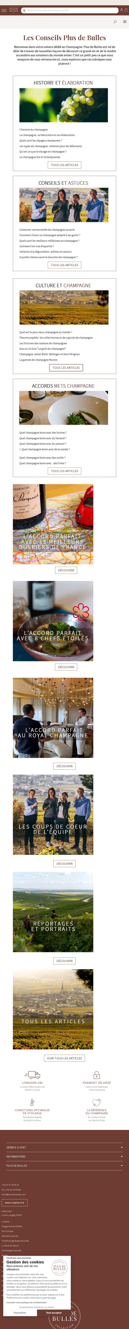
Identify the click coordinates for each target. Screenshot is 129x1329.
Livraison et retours (10, 1245)
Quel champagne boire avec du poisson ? (42, 443)
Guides (5, 1255)
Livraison (6, 1221)
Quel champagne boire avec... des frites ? (42, 463)
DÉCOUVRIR (66, 570)
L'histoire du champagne (33, 129)
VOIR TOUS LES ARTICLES (64, 1058)
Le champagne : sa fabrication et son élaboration (47, 135)
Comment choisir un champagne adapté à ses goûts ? (49, 235)
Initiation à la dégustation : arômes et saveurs (45, 251)
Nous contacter (14, 1202)
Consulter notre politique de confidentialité (26, 1302)
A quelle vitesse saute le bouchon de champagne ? (48, 257)
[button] (64, 1147)
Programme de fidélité (12, 1226)
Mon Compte (7, 1231)
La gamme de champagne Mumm (38, 360)
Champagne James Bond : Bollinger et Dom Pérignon (49, 354)
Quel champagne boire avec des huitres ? (43, 432)
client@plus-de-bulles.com (14, 1194)
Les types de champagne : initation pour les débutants (50, 146)
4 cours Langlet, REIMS (12, 1215)
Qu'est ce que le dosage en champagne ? (42, 151)
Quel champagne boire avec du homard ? (42, 438)
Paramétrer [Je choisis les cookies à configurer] (20, 1313)
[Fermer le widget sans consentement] (19, 1258)
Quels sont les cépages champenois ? (40, 140)
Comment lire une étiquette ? (36, 246)
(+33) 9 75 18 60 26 (10, 1184)
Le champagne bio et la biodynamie (39, 157)
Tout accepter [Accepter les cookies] (54, 1313)
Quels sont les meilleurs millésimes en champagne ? (49, 241)
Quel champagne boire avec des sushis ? (42, 457)
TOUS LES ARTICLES (64, 165)
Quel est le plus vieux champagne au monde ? (45, 332)
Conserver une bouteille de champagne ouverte (47, 229)
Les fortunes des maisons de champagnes (43, 343)
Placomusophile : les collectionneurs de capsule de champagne (56, 337)
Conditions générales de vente (15, 1240)
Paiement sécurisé (10, 1236)
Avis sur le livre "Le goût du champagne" (42, 348)
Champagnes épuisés (11, 1250)
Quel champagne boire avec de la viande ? (46, 449)
